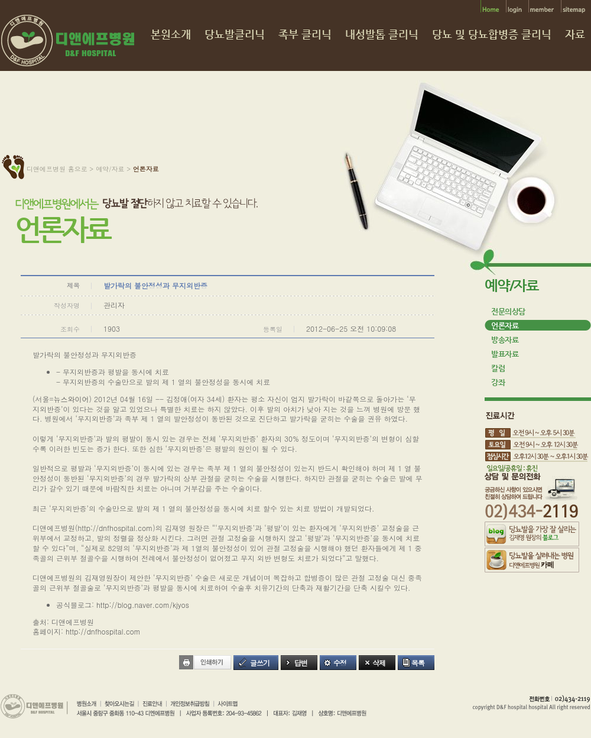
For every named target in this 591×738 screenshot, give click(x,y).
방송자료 (504, 339)
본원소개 (171, 35)
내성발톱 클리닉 (381, 35)
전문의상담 (508, 311)
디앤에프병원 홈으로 (57, 168)
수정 (339, 663)
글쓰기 (259, 663)
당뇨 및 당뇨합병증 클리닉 (491, 35)
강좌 (498, 382)
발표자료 (504, 353)
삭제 (378, 663)
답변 (300, 663)
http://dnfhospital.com (115, 528)
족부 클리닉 (305, 35)
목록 (417, 663)
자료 (575, 35)
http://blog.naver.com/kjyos (142, 605)
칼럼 (498, 368)
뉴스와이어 (71, 399)
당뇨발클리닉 (234, 35)
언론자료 (504, 325)
